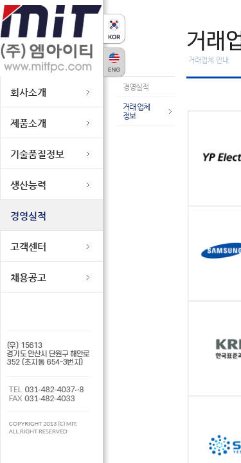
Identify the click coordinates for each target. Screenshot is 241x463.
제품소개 (28, 123)
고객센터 (28, 246)
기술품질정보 (37, 154)
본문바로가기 (19, 0)
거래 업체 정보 (136, 111)
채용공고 (28, 277)
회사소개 (28, 92)
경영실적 (28, 215)
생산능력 (28, 184)
